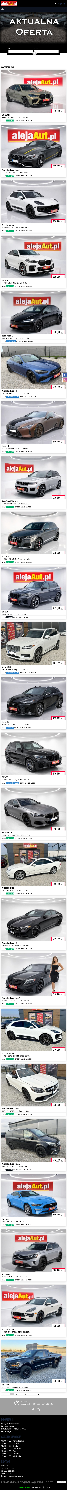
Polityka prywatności (10, 1423)
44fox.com (46, 1487)
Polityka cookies (8, 1426)
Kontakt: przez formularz (12, 1476)
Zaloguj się (60, 3)
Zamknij (61, 1482)
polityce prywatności (37, 1482)
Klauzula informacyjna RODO (13, 1429)
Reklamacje (6, 1431)
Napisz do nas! (28, 1487)
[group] (33, 30)
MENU (3, 9)
